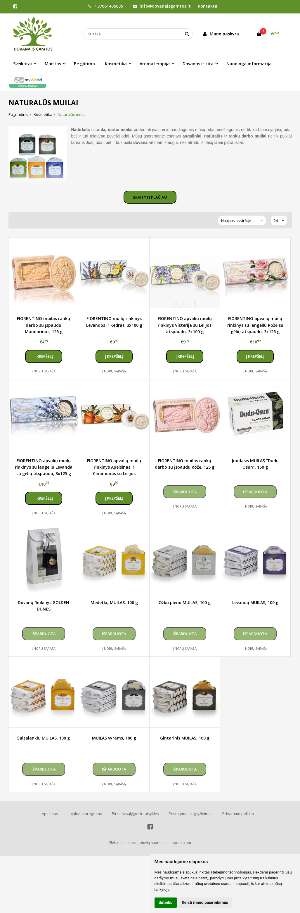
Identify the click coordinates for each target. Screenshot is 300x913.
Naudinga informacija (249, 63)
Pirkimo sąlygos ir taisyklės (135, 813)
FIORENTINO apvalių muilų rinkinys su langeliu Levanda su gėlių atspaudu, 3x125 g (43, 467)
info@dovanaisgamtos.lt (162, 6)
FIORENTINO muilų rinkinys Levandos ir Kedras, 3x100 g (114, 322)
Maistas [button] (53, 63)
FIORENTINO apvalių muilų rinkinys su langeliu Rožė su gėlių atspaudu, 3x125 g (255, 325)
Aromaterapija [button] (155, 63)
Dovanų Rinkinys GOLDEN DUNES (43, 606)
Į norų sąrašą (44, 371)
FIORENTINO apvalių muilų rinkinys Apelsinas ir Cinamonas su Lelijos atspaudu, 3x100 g (114, 467)
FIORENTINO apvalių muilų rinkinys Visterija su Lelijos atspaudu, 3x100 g (185, 325)
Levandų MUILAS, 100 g (255, 602)
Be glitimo (84, 63)
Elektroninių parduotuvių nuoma (135, 842)
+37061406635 (105, 6)
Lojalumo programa (85, 813)
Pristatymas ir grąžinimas (191, 813)
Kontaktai (208, 6)
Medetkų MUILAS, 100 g (114, 602)
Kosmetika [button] (116, 63)
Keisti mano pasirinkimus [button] (205, 902)
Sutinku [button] (166, 902)
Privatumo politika (238, 813)
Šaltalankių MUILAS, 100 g (43, 738)
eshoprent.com (178, 842)
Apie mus (50, 813)
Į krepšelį (43, 356)
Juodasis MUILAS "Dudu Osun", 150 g (255, 464)
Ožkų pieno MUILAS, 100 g (185, 602)
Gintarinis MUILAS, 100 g (184, 738)
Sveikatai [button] (22, 63)
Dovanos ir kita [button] (198, 63)
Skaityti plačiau (150, 197)
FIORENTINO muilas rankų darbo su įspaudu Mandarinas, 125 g (43, 325)
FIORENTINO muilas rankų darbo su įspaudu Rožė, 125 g (184, 464)
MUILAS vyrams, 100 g (114, 738)
